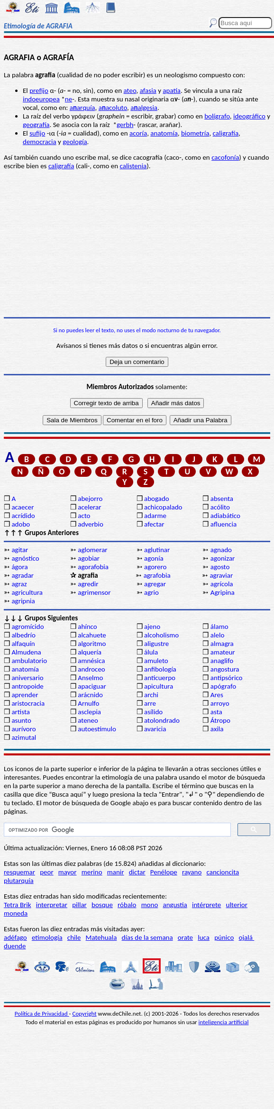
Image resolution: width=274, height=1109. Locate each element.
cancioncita (223, 872)
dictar (137, 872)
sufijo (37, 133)
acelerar (89, 507)
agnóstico (25, 558)
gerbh (125, 124)
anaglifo (221, 660)
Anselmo (90, 677)
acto (84, 515)
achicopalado (163, 507)
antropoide (27, 686)
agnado (221, 549)
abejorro (90, 498)
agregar (155, 584)
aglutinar (157, 549)
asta (216, 712)
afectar (154, 524)
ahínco (87, 626)
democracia (39, 141)
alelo (217, 635)
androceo (91, 669)
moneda (15, 913)
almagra (222, 643)
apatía (172, 90)
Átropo (220, 720)
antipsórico (226, 677)
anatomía (164, 133)
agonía (154, 558)
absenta (221, 498)
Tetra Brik (17, 904)
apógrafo (223, 686)
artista (20, 712)
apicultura (158, 686)
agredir (88, 584)
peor (46, 872)
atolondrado (162, 720)
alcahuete (92, 635)
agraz (19, 584)
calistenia (132, 166)
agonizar (222, 558)
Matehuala (101, 937)
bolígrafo (217, 116)
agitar (19, 549)
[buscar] (116, 830)
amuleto (156, 660)
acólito (220, 507)
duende (15, 946)
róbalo (127, 904)
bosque (102, 904)
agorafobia (93, 567)
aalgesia (143, 107)
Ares (216, 695)
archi (151, 695)
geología (75, 141)
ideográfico (249, 116)
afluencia (223, 524)
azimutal (23, 737)
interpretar (51, 904)
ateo (130, 90)
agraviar (221, 575)
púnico (224, 937)
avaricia (155, 729)
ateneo (88, 720)
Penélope (163, 872)
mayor (67, 872)
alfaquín (23, 643)
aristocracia (28, 703)
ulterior (236, 904)
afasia (148, 90)
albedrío (23, 635)
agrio (151, 592)
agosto (220, 567)
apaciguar (92, 686)
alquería (89, 652)
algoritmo (92, 643)
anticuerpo (159, 677)
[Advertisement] (137, 243)
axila (217, 729)
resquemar (19, 872)
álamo (219, 626)
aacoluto (113, 107)
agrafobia (157, 575)
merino (92, 872)
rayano (191, 872)
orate (185, 937)
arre (150, 703)
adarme (155, 515)
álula (151, 652)
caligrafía (226, 133)
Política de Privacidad (42, 1013)
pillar (79, 904)
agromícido (27, 626)
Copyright (85, 1013)
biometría (195, 133)
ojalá (247, 937)
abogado (156, 498)
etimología (47, 937)
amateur (222, 652)
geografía (36, 124)
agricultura (27, 592)
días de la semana (147, 937)
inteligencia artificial (224, 1022)
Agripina (222, 592)
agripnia (23, 601)
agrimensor (94, 592)
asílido (153, 712)
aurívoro (23, 729)
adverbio (90, 524)
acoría (138, 133)
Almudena (26, 652)
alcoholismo (161, 635)
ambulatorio (29, 660)
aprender (24, 695)
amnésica (91, 660)
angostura (224, 669)
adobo (20, 524)
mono (149, 904)
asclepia (89, 712)
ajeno (152, 626)
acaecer (22, 507)
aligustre (156, 643)
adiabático (225, 515)
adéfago (15, 937)
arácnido (90, 695)
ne (68, 99)
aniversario (27, 677)
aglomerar (92, 549)
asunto (21, 720)
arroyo (219, 703)
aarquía (82, 107)
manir (115, 872)
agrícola (221, 584)
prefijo (38, 90)
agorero (155, 567)
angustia (175, 904)
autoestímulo (97, 729)
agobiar (89, 558)
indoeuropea (41, 99)
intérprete (206, 904)
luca (204, 937)
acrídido (23, 515)
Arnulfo (88, 703)
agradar (22, 575)
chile (74, 937)
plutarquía (19, 880)
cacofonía (225, 157)
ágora (19, 567)
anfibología (160, 669)
